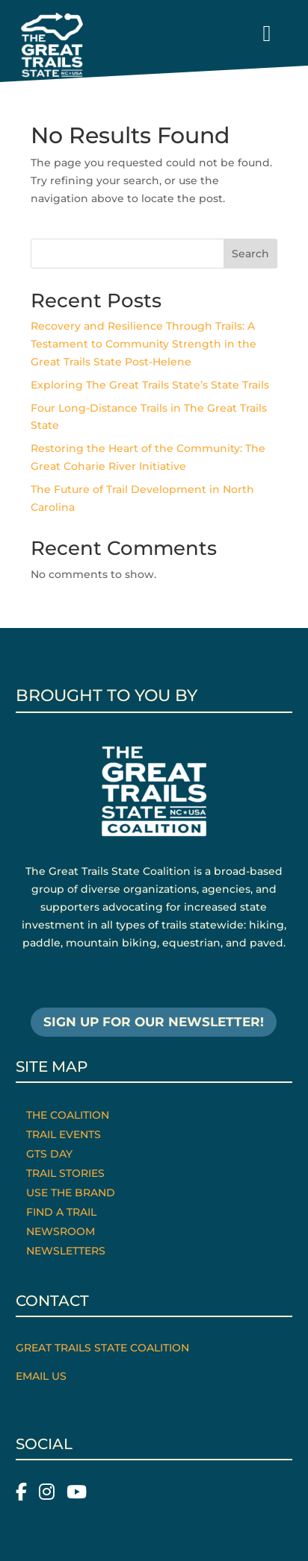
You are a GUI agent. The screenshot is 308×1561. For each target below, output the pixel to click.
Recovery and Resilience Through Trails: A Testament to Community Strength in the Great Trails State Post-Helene (143, 343)
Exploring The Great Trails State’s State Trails (150, 385)
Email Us (41, 1376)
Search (250, 253)
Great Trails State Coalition (102, 1347)
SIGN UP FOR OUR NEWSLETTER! (153, 1021)
